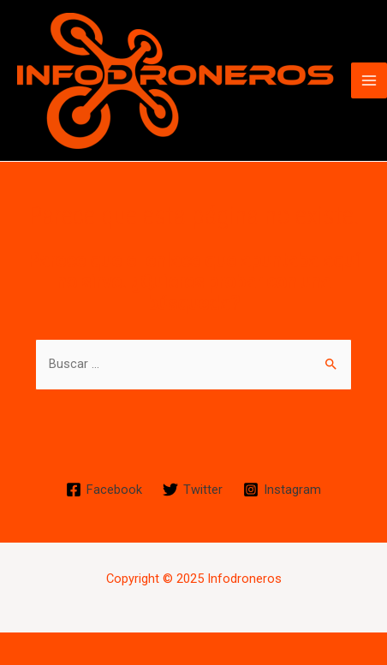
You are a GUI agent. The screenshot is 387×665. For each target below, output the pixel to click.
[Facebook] (105, 489)
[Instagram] (282, 489)
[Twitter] (193, 489)
